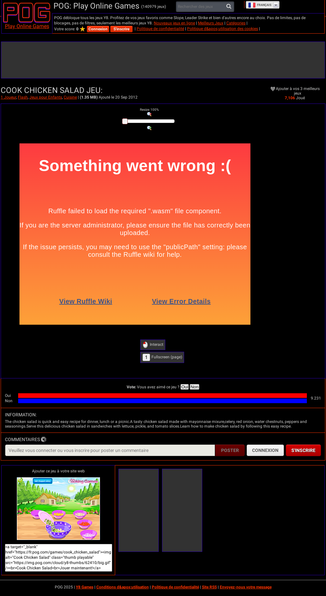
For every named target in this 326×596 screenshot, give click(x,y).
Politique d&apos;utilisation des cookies (222, 28)
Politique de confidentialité (160, 28)
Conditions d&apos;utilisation (122, 587)
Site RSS (209, 587)
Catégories (235, 23)
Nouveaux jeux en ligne (174, 23)
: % (149, 109)
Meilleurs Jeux (210, 23)
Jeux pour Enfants (45, 97)
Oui (184, 386)
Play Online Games (27, 26)
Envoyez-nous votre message (246, 587)
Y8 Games (84, 587)
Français (260, 5)
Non (194, 386)
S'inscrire (121, 29)
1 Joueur (8, 97)
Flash (23, 97)
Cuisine (70, 97)
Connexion (98, 29)
